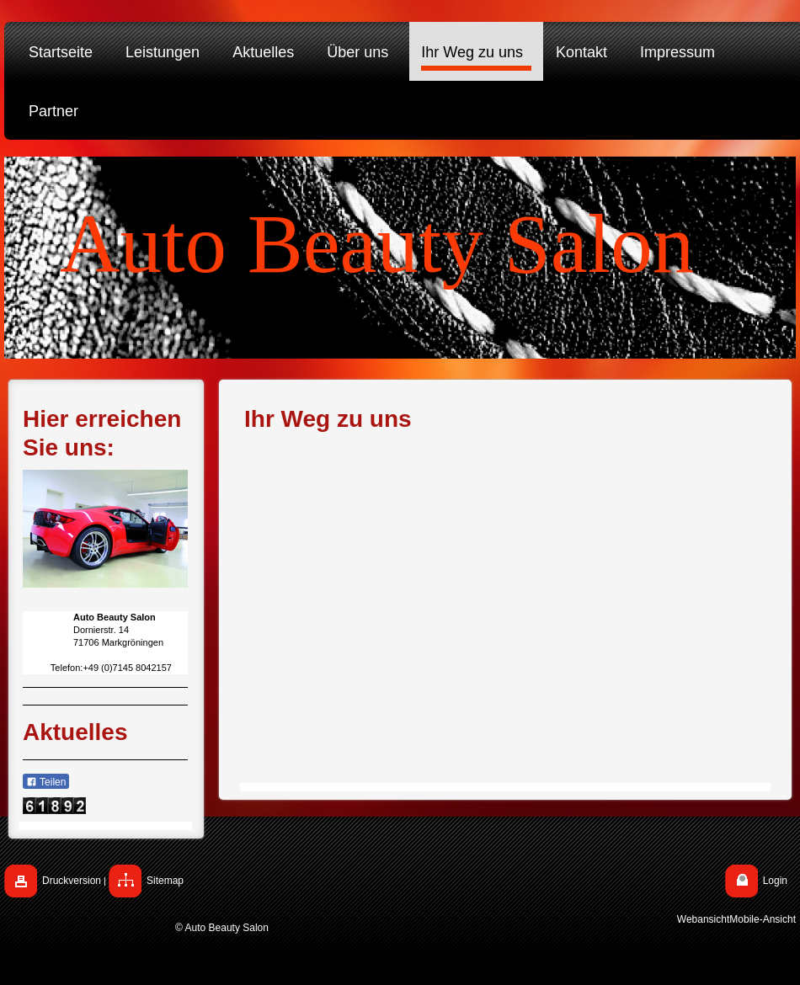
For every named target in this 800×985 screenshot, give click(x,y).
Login (775, 880)
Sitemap (165, 880)
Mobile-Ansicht (762, 919)
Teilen (46, 782)
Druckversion (71, 880)
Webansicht (703, 919)
